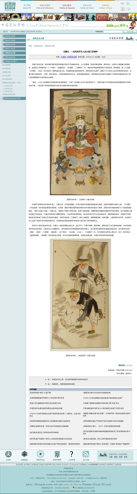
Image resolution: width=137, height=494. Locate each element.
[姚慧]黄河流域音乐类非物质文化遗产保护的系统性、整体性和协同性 (55, 444)
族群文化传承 (10, 45)
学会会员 (75, 465)
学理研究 (7, 65)
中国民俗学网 (72, 57)
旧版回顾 (118, 465)
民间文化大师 (50, 46)
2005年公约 (8, 91)
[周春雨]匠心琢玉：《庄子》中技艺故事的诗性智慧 (101, 426)
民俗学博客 (57, 460)
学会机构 (19, 465)
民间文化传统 (10, 40)
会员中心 (66, 465)
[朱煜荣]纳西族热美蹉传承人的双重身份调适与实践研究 (50, 421)
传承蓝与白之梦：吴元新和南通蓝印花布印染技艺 (70, 379)
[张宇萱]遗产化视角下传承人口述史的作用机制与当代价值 (51, 439)
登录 (125, 457)
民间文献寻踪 (10, 57)
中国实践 (7, 69)
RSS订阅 (86, 460)
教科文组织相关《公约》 (13, 83)
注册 (111, 457)
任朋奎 (63, 57)
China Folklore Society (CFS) (56, 478)
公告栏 (8, 460)
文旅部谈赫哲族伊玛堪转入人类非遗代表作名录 (47, 398)
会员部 (98, 485)
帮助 (115, 457)
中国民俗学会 (40, 478)
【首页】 (5, 32)
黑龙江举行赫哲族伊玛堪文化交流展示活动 (45, 403)
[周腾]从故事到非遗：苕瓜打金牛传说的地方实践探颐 (49, 426)
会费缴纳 (83, 465)
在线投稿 (24, 460)
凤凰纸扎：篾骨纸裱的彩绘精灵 (63, 384)
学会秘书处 (41, 485)
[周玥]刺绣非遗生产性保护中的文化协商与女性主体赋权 (103, 421)
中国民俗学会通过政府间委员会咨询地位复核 (46, 408)
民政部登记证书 (47, 488)
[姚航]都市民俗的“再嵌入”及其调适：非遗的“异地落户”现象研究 (106, 444)
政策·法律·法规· (9, 94)
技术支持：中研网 (88, 491)
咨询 (120, 457)
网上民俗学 (57, 465)
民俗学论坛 (41, 460)
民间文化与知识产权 (13, 98)
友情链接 (35, 465)
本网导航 (109, 465)
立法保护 (7, 76)
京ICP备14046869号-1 (62, 488)
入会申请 (71, 460)
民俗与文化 (38, 46)
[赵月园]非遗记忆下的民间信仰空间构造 (44, 432)
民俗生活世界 (10, 36)
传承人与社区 (10, 49)
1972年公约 (8, 86)
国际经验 (7, 72)
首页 (30, 46)
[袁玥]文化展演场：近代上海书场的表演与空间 (100, 439)
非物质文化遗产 (11, 61)
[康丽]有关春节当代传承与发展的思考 (96, 393)
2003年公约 (8, 88)
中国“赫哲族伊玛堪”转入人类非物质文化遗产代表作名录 (103, 408)
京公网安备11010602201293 (84, 488)
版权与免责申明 (46, 465)
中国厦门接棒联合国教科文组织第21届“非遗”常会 (101, 403)
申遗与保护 (8, 79)
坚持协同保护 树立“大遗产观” (40, 393)
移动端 (102, 465)
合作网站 (27, 465)
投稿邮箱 (88, 485)
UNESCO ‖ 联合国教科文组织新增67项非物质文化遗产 (103, 398)
